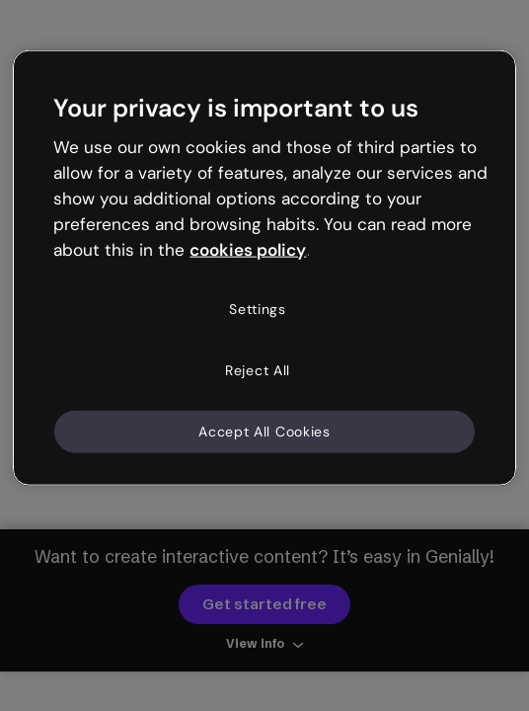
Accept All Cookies (264, 430)
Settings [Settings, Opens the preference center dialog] (257, 309)
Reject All (257, 370)
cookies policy (247, 249)
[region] (264, 268)
